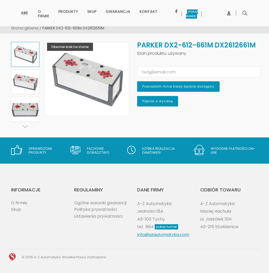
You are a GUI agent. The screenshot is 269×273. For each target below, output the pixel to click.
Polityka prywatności (95, 209)
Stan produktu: (152, 53)
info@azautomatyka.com (163, 235)
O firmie (19, 203)
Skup (16, 209)
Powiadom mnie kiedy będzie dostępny (178, 86)
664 (162, 227)
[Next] (25, 126)
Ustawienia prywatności (98, 216)
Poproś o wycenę (157, 101)
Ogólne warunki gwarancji (100, 203)
